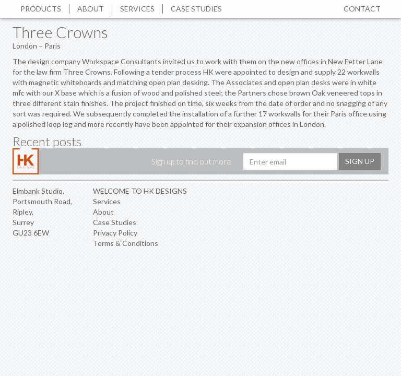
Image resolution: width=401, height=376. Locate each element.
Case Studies (196, 8)
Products (40, 8)
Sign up (359, 161)
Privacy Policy (115, 232)
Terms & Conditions (125, 243)
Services (137, 8)
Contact (362, 8)
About (90, 8)
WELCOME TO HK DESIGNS (140, 190)
